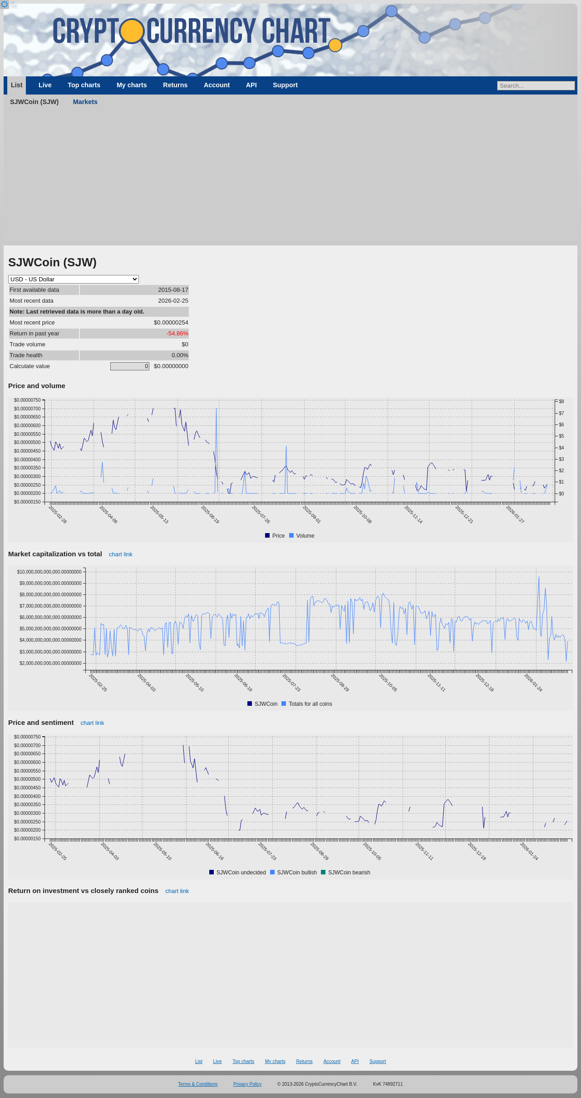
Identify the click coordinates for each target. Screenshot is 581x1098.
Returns (175, 85)
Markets (85, 101)
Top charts (84, 85)
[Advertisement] (290, 177)
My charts (132, 85)
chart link (121, 554)
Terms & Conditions (198, 1084)
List (16, 85)
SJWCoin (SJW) (34, 101)
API (251, 85)
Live (45, 85)
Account (217, 85)
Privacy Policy (247, 1084)
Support (285, 85)
